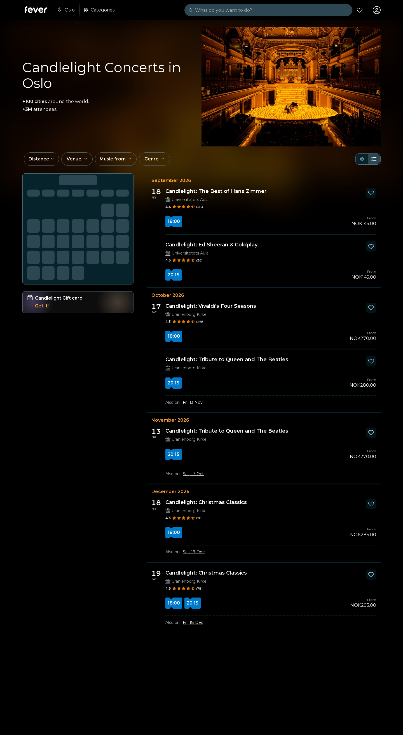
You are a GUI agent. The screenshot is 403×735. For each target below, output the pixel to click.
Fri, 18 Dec (193, 622)
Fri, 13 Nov (193, 402)
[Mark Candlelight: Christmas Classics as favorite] (371, 504)
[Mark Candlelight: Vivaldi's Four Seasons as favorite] (371, 308)
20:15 (173, 274)
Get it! (42, 306)
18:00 (174, 221)
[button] (41, 159)
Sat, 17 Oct (193, 473)
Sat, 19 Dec (194, 551)
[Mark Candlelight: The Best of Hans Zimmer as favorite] (371, 193)
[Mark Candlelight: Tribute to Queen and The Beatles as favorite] (371, 361)
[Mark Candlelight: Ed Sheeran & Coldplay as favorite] (371, 246)
